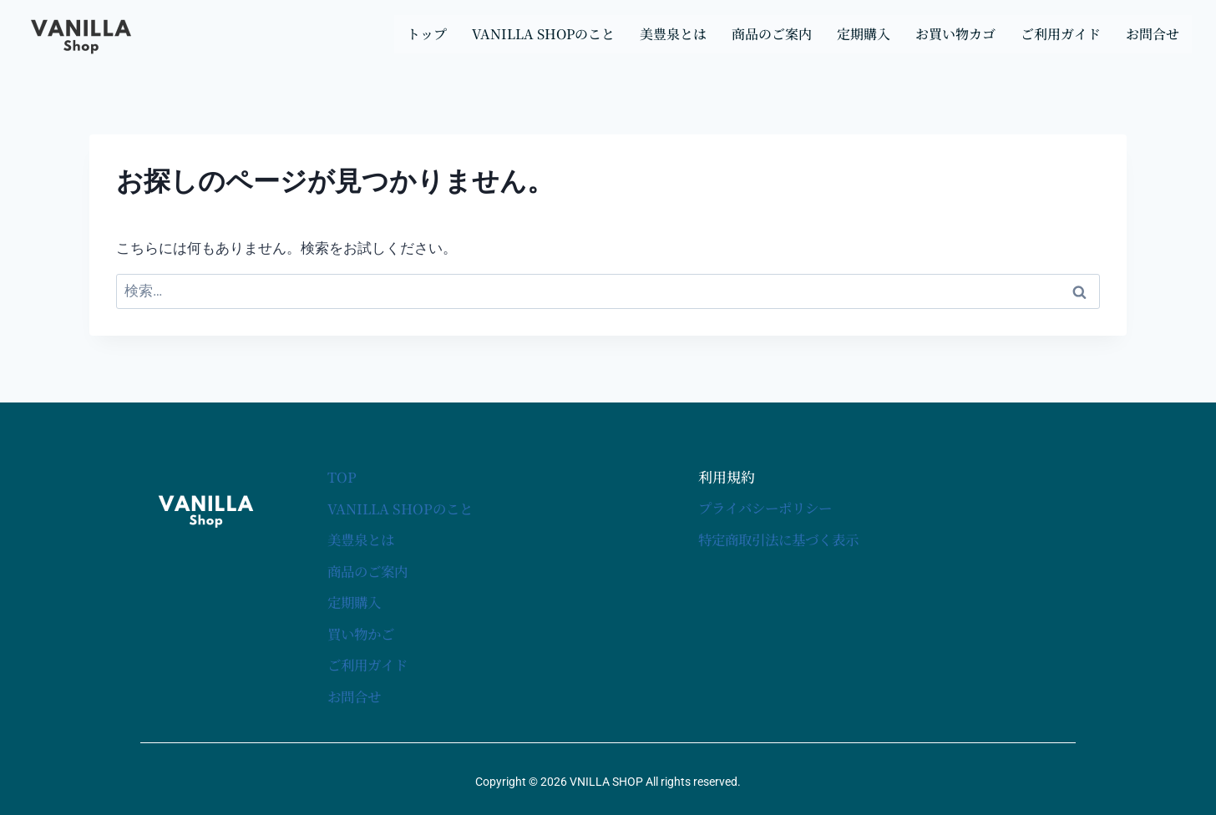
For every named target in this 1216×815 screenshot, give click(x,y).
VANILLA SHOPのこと (543, 33)
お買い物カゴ (955, 33)
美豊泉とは (673, 33)
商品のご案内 (772, 33)
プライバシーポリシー (768, 508)
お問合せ (1152, 33)
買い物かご (362, 631)
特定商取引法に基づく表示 (783, 539)
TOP (342, 477)
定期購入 (863, 33)
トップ (427, 33)
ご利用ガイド (1061, 33)
